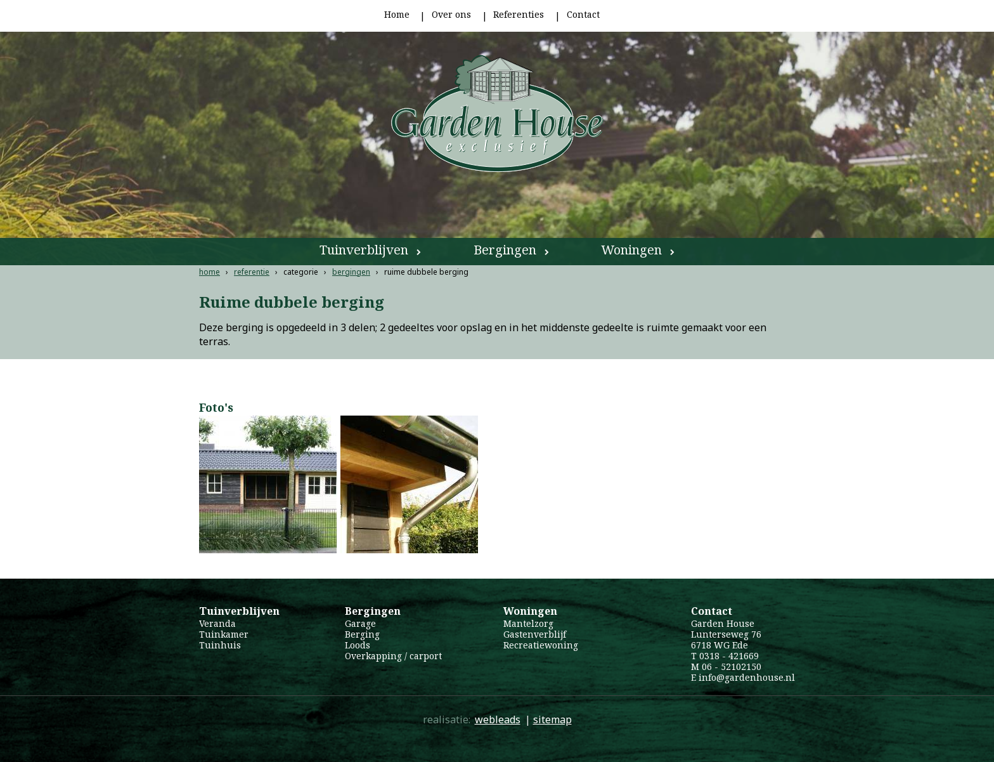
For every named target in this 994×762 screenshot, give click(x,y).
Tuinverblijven (364, 249)
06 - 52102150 (731, 666)
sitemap (552, 719)
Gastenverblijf (534, 634)
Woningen (631, 249)
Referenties (518, 14)
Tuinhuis (220, 645)
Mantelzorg (528, 623)
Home (397, 14)
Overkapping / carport (393, 656)
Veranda (217, 623)
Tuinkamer (223, 634)
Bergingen (505, 249)
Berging (362, 634)
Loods (357, 645)
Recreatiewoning (540, 645)
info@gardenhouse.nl (747, 677)
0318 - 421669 (729, 656)
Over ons (451, 14)
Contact (583, 14)
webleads (497, 719)
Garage (360, 623)
